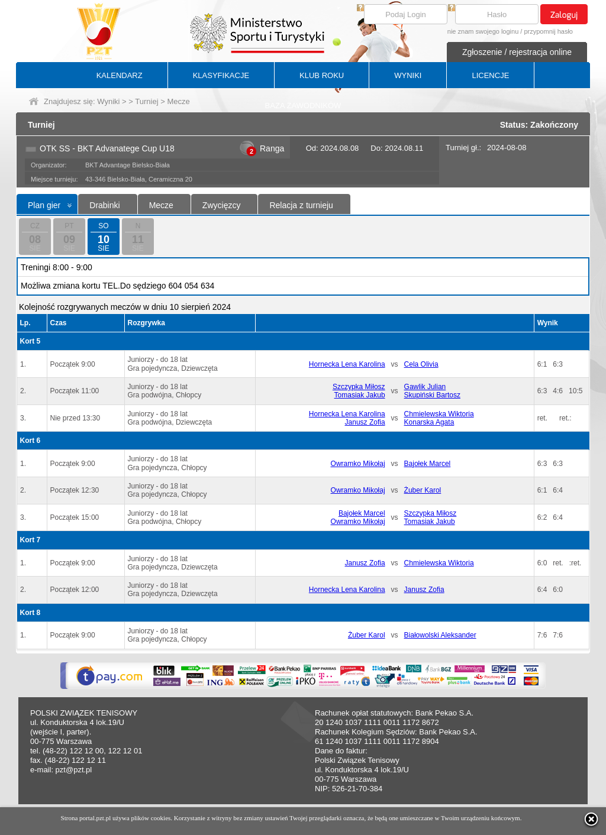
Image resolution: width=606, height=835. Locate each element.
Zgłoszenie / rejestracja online (517, 52)
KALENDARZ (119, 75)
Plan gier (44, 205)
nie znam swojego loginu (482, 31)
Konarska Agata (429, 422)
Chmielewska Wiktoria (439, 414)
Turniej (146, 101)
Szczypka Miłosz (359, 387)
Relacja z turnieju (301, 205)
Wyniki (108, 101)
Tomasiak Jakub (359, 395)
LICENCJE (490, 75)
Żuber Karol (422, 490)
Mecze (161, 205)
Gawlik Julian (425, 387)
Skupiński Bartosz (432, 395)
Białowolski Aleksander (440, 635)
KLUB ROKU (321, 75)
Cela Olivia (421, 364)
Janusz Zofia (365, 422)
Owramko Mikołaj (358, 463)
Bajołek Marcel (427, 463)
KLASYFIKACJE (221, 75)
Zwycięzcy (221, 205)
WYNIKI (407, 75)
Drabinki (104, 205)
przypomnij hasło (548, 31)
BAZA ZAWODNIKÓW (303, 105)
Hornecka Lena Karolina (347, 364)
